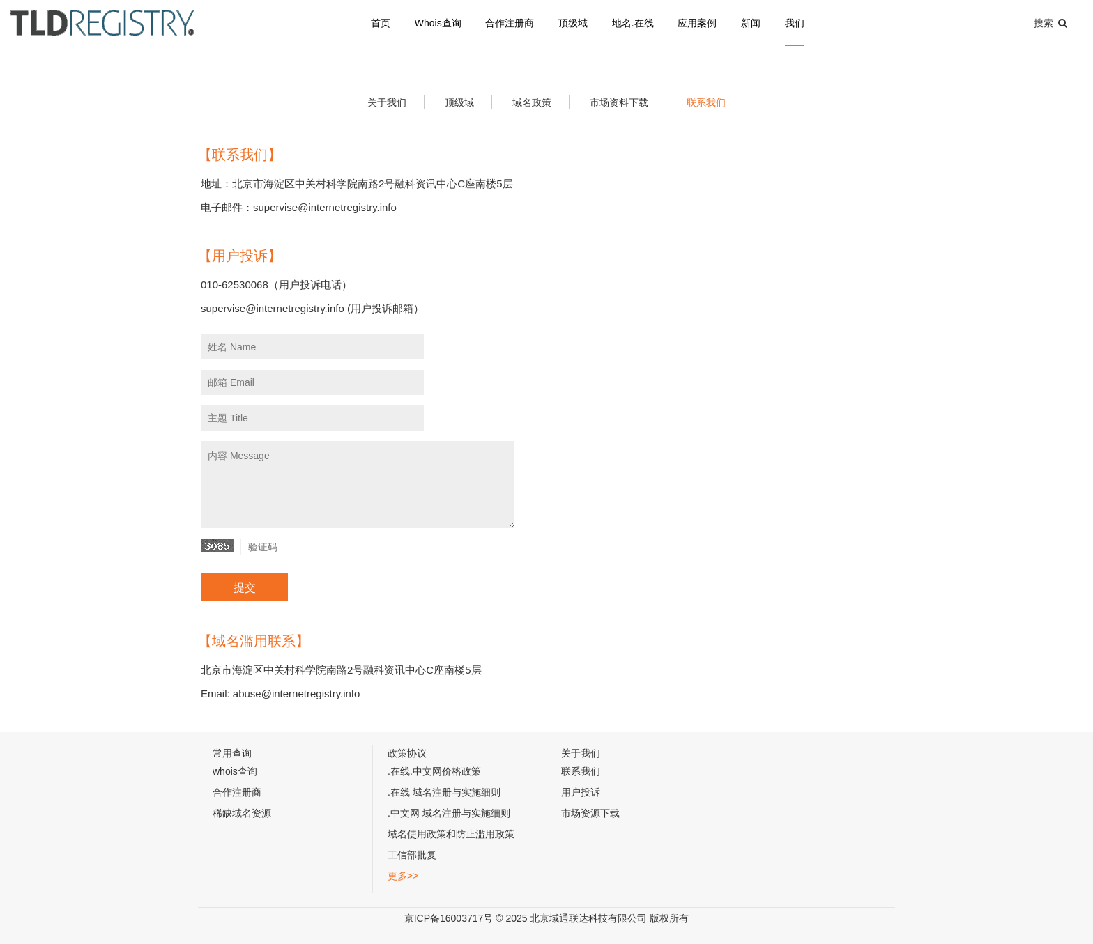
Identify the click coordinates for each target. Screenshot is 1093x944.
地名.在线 (633, 23)
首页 (380, 23)
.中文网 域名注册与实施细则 (449, 813)
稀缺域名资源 (242, 813)
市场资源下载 (590, 813)
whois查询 (235, 771)
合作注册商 (509, 23)
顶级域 (573, 23)
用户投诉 (580, 792)
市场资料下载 (619, 102)
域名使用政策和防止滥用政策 (451, 833)
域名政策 (531, 102)
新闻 (750, 23)
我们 (794, 23)
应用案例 (697, 23)
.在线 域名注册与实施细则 (444, 792)
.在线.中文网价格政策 (434, 771)
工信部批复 (412, 854)
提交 (245, 588)
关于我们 (386, 102)
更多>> (403, 875)
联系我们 (706, 102)
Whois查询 (438, 23)
